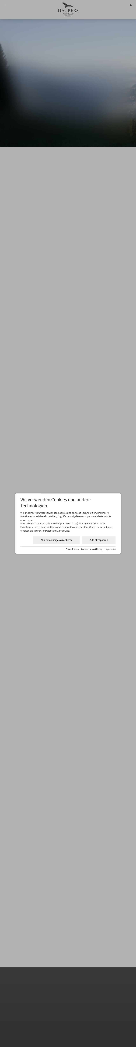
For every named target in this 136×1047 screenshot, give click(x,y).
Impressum (110, 549)
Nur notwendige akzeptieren (57, 540)
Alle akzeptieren (99, 540)
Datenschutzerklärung (91, 549)
